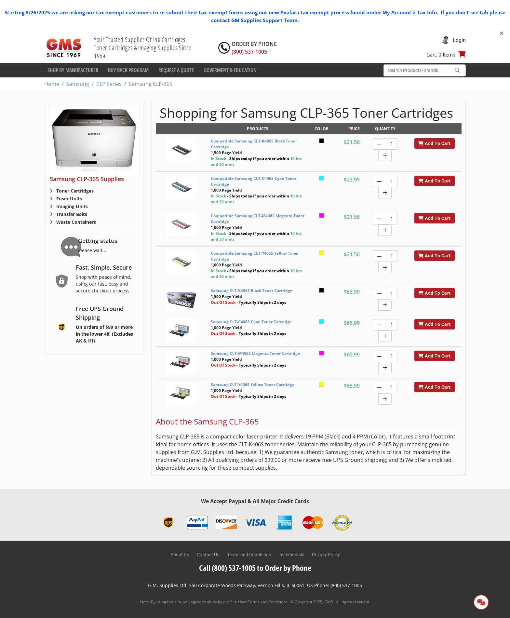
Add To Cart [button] (434, 143)
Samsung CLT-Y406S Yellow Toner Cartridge (252, 384)
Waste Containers (75, 222)
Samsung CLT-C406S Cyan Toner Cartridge (251, 322)
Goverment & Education (230, 70)
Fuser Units (68, 198)
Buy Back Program (128, 70)
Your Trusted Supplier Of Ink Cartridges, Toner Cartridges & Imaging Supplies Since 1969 (143, 47)
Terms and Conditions (249, 554)
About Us (179, 554)
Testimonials (291, 554)
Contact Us (208, 554)
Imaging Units (71, 206)
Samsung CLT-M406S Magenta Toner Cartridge (255, 353)
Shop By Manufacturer (72, 70)
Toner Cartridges (74, 191)
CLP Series (109, 83)
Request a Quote (176, 70)
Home (51, 83)
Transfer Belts (71, 214)
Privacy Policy (326, 554)
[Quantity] (391, 144)
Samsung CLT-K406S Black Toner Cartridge (251, 290)
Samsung (77, 83)
